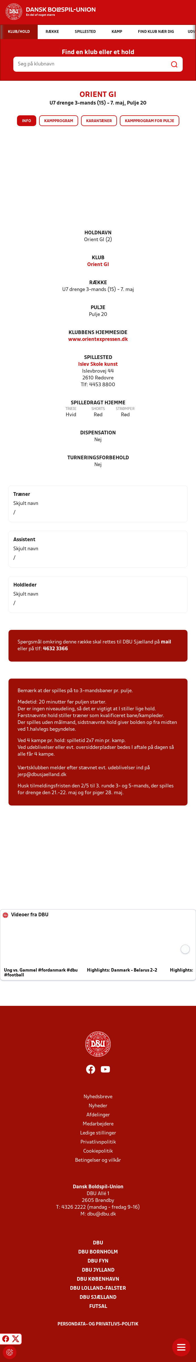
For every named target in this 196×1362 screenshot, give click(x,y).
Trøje (70, 409)
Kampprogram (58, 121)
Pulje (98, 307)
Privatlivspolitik (98, 1142)
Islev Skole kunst (98, 364)
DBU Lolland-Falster (98, 1288)
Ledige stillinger (98, 1133)
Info (26, 121)
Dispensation (98, 433)
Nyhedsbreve (98, 1097)
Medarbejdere (98, 1124)
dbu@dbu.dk (101, 1214)
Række (98, 283)
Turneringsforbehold (98, 458)
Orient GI (98, 264)
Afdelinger (98, 1115)
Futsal (98, 1306)
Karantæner (99, 121)
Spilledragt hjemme (98, 403)
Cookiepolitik (98, 1151)
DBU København (98, 1279)
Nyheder (98, 1106)
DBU (98, 1243)
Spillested (98, 357)
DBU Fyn (98, 1261)
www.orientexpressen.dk (98, 339)
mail (166, 642)
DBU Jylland (98, 1270)
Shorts (98, 409)
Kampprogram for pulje (149, 121)
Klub (98, 258)
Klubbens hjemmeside (98, 332)
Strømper (125, 409)
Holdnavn (98, 233)
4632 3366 (55, 649)
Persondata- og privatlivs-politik (98, 1324)
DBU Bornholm (98, 1252)
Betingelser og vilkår (98, 1160)
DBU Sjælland (98, 1297)
